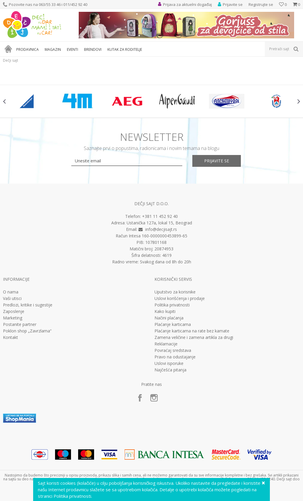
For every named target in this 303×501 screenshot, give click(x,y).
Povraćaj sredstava (172, 350)
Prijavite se (216, 161)
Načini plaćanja (168, 318)
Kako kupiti (164, 311)
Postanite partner (19, 324)
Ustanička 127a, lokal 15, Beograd (159, 223)
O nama (10, 292)
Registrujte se (261, 4)
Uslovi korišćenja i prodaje (179, 298)
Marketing (12, 318)
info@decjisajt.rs (161, 229)
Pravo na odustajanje (175, 357)
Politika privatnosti (172, 305)
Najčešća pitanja (170, 370)
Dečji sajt (10, 60)
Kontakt (10, 337)
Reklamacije (166, 344)
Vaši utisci (12, 298)
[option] (28, 101)
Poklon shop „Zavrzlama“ (27, 331)
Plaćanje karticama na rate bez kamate (191, 331)
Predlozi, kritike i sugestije (27, 305)
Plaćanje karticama (172, 324)
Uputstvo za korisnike (175, 292)
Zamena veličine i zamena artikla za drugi (193, 337)
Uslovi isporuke (168, 363)
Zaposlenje (13, 311)
